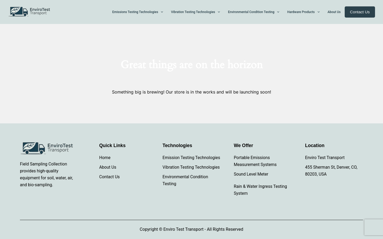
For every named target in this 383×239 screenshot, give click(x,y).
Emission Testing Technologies (191, 157)
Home (104, 157)
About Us (107, 167)
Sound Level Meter (251, 174)
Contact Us (360, 12)
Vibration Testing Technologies (191, 167)
